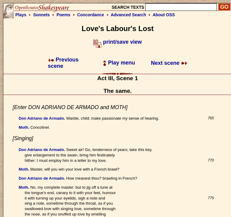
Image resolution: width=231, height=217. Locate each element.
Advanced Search (128, 14)
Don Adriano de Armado (41, 118)
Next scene (169, 63)
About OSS (164, 14)
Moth (23, 127)
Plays (20, 14)
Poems (63, 14)
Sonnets (41, 14)
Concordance (90, 14)
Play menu (119, 63)
